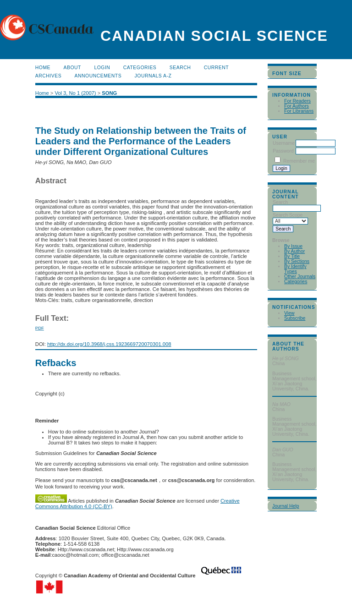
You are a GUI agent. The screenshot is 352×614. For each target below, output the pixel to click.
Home (42, 67)
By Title (292, 256)
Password (283, 151)
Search (180, 67)
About (72, 67)
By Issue (293, 246)
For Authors (296, 106)
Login (102, 67)
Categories (295, 281)
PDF (39, 327)
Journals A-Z (153, 75)
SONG (109, 93)
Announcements (98, 75)
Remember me (299, 161)
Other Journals (299, 276)
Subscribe (294, 318)
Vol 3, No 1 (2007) (75, 93)
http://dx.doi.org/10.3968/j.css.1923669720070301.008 (109, 344)
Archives (48, 75)
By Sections (296, 261)
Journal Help (285, 506)
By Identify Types (295, 269)
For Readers (297, 101)
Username (284, 143)
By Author (294, 251)
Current (216, 67)
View (289, 313)
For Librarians (299, 111)
